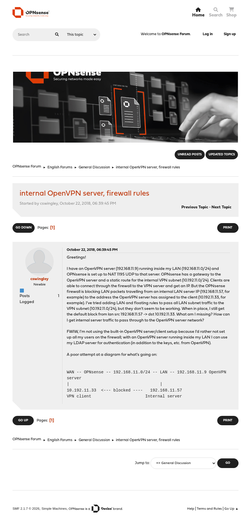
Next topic (221, 207)
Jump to (142, 463)
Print (227, 227)
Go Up (23, 420)
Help (190, 509)
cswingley (39, 279)
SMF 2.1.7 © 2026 (25, 508)
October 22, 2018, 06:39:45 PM (92, 250)
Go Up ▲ (231, 509)
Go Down (24, 227)
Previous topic (194, 207)
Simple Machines (54, 508)
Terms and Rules (209, 509)
